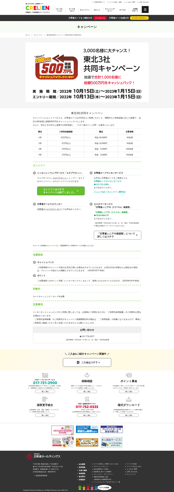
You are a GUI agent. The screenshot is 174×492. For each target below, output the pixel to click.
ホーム (27, 35)
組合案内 (82, 476)
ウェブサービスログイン (139, 18)
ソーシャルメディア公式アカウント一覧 (107, 482)
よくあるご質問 (130, 2)
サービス (122, 10)
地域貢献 (82, 473)
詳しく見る (45, 391)
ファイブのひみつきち (134, 466)
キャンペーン (84, 10)
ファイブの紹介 (132, 464)
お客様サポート (135, 10)
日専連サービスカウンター (49, 209)
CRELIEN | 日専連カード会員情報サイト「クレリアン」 (37, 8)
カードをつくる (59, 10)
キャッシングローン (110, 10)
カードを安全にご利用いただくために (106, 464)
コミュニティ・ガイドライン (103, 474)
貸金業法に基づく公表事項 (102, 472)
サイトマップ (131, 474)
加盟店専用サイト (99, 2)
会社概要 (82, 464)
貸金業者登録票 (41, 475)
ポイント (97, 10)
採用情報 (82, 467)
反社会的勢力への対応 (101, 469)
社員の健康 (83, 470)
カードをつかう (72, 10)
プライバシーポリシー (101, 466)
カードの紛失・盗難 (115, 2)
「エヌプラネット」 (60, 178)
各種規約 (82, 480)
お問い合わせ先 (144, 2)
